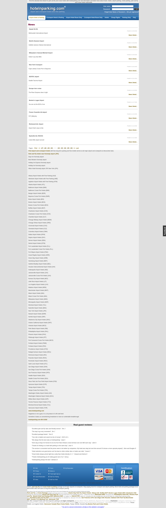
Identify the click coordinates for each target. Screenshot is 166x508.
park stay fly (36, 487)
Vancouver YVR (54, 499)
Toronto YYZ (35, 499)
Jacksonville (55, 502)
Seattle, (48, 502)
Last (77, 148)
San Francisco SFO (87, 498)
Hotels (107, 17)
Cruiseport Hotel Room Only (93, 17)
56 (71, 148)
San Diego (97, 498)
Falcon (86, 501)
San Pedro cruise (111, 502)
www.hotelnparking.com (36, 411)
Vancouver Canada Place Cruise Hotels (56, 504)
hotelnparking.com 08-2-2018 (37, 419)
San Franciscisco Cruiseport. (95, 502)
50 (51, 148)
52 (58, 148)
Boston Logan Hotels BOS (116, 493)
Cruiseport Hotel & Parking (55, 17)
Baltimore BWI (58, 496)
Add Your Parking (54, 476)
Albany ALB (95, 493)
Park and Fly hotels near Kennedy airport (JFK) (43, 154)
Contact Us (38, 474)
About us (52, 471)
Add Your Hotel (54, 479)
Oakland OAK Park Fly (118, 498)
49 (48, 148)
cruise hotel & (47, 487)
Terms (51, 468)
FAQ (134, 17)
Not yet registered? (133, 12)
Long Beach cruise (123, 502)
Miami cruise (70, 502)
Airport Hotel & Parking (36, 17)
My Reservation (69, 468)
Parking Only (126, 17)
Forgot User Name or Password (115, 12)
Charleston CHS (131, 493)
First (35, 148)
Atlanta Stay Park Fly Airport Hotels (79, 493)
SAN (102, 498)
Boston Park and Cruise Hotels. (98, 504)
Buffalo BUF (104, 493)
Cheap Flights (115, 17)
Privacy (37, 471)
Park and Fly (31, 493)
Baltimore (92, 501)
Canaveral (81, 502)
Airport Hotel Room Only (74, 17)
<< (39, 148)
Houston (107, 498)
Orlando (62, 502)
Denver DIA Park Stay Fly (50, 494)
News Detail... (133, 35)
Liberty (107, 501)
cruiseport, (117, 501)
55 (68, 148)
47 (42, 148)
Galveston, (128, 501)
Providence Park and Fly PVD (39, 498)
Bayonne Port (100, 501)
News (36, 479)
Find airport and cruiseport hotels (39, 151)
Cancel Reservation (40, 476)
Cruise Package (43, 493)
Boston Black (79, 501)
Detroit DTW (76, 496)
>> (74, 148)
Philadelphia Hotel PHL (121, 494)
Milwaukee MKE (100, 494)
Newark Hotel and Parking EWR (43, 496)
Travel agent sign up (55, 474)
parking (54, 487)
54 (65, 148)
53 (62, 148)
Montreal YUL (43, 499)
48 (45, 148)
